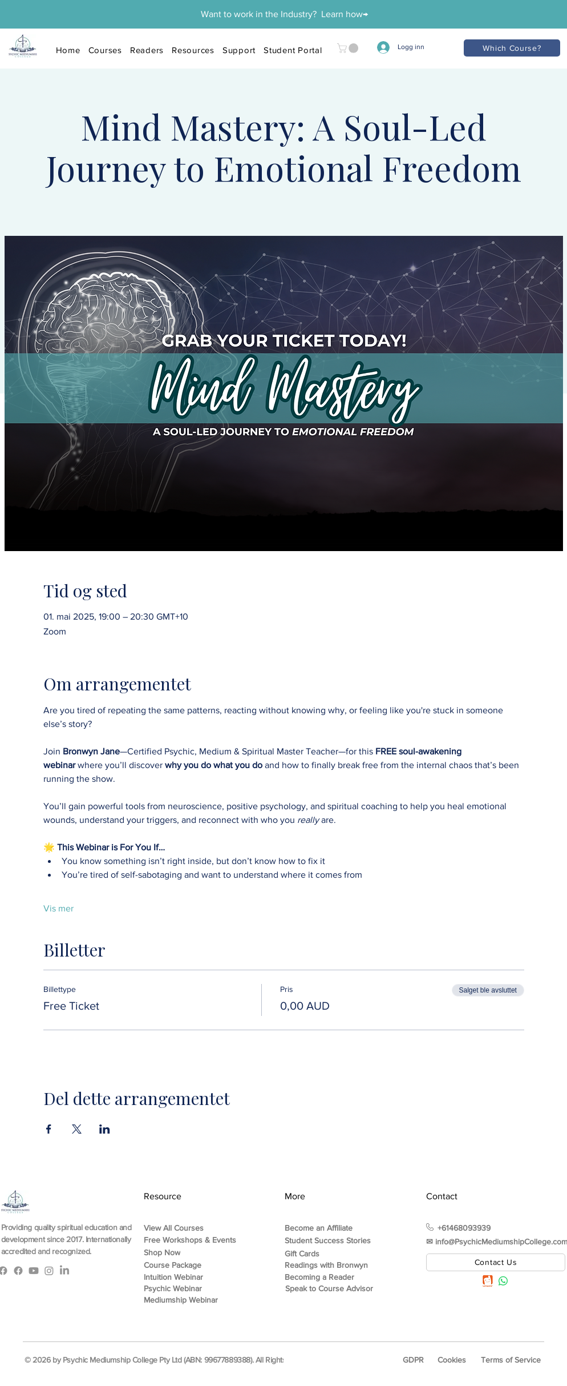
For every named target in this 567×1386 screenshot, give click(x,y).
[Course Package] (188, 1265)
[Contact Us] (495, 1262)
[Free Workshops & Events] (197, 1240)
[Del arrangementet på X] (76, 1129)
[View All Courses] (188, 1227)
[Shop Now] (188, 1252)
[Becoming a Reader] (338, 1277)
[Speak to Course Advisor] (338, 1288)
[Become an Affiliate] (329, 1227)
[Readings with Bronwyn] (329, 1265)
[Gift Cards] (329, 1253)
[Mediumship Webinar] (188, 1299)
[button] (349, 48)
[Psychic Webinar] (188, 1288)
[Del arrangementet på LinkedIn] (104, 1129)
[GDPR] (414, 1359)
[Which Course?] (512, 48)
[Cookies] (453, 1359)
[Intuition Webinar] (188, 1277)
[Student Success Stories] (329, 1240)
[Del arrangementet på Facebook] (48, 1129)
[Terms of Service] (511, 1359)
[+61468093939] (476, 1227)
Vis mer (58, 908)
